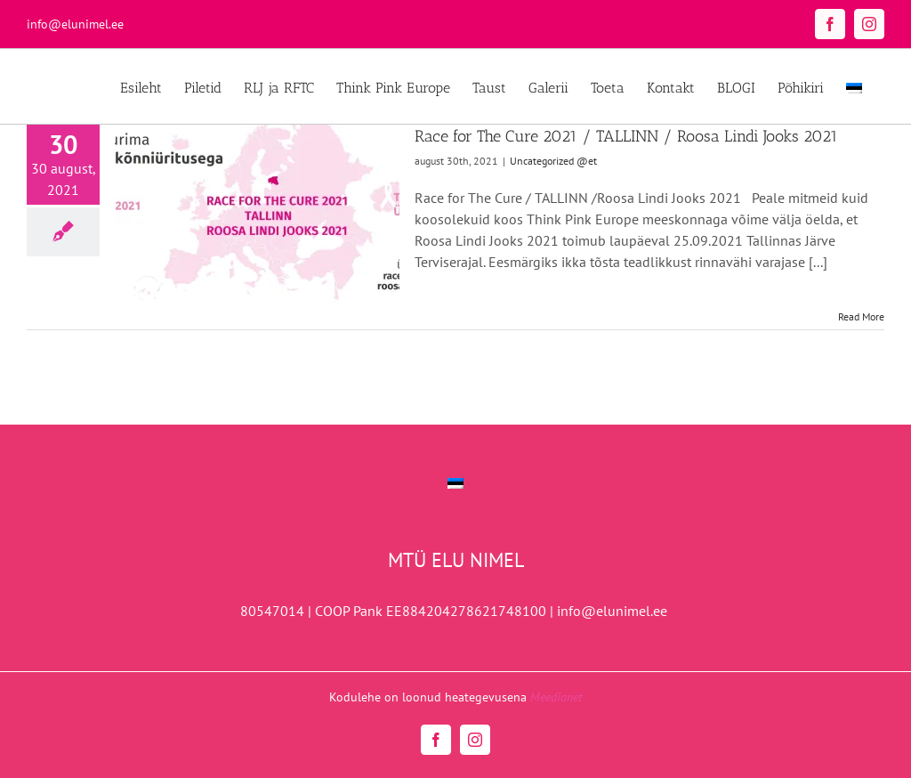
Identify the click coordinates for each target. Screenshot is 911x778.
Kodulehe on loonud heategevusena (455, 697)
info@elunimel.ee (75, 24)
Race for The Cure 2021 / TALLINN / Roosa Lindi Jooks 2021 (626, 136)
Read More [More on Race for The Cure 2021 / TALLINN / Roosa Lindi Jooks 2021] (861, 316)
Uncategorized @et (553, 160)
